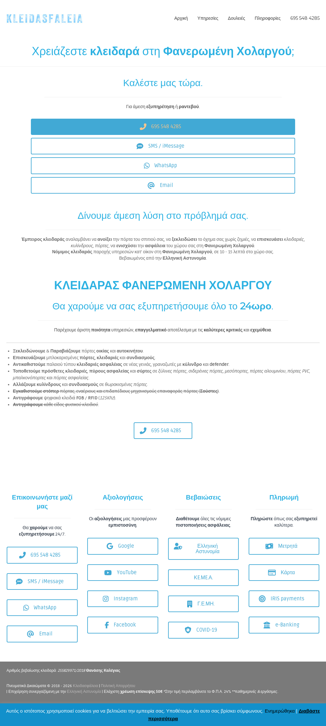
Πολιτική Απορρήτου (118, 686)
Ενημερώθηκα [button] (280, 711)
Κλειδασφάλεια (85, 686)
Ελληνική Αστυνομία (84, 691)
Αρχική (181, 18)
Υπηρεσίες (207, 18)
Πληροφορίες (268, 18)
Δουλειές (236, 18)
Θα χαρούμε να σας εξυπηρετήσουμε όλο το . (163, 306)
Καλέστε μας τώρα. (163, 83)
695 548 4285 (305, 18)
